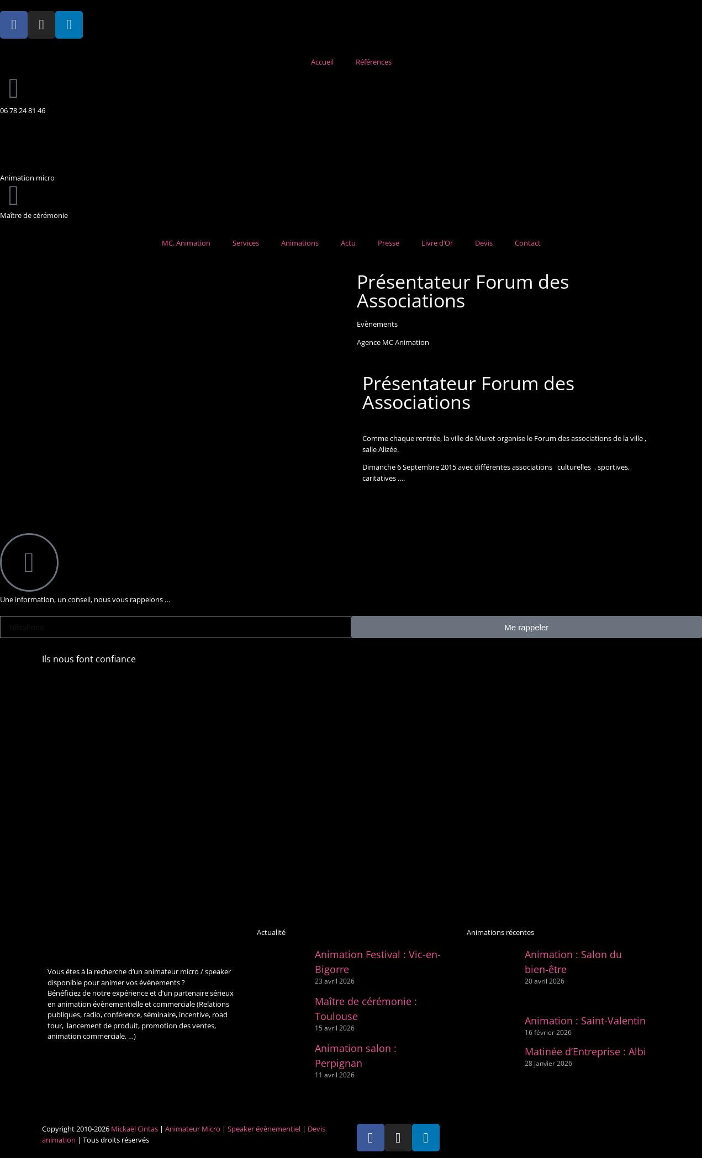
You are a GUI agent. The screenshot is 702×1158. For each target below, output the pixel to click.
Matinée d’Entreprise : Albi (585, 1051)
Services (246, 243)
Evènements (377, 324)
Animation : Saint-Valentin (585, 1020)
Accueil (322, 62)
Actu (348, 243)
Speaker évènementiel (264, 1129)
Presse (388, 243)
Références (374, 62)
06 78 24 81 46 (22, 110)
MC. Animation (186, 243)
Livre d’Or (437, 243)
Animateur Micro (192, 1129)
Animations (300, 243)
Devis (484, 243)
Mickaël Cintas (134, 1129)
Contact (528, 243)
